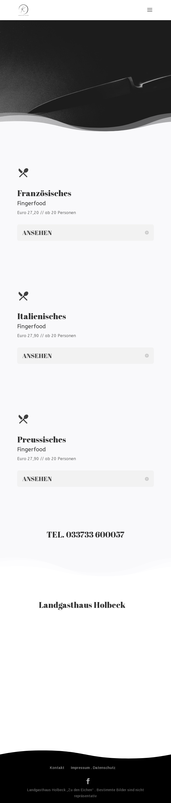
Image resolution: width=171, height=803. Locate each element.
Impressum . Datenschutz (93, 768)
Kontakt (57, 768)
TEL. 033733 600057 (85, 534)
